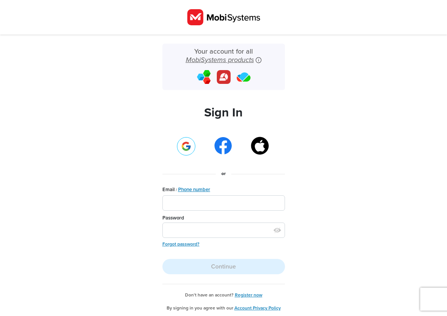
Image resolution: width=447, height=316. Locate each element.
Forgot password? (181, 244)
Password (173, 218)
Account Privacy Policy (257, 308)
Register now (248, 295)
